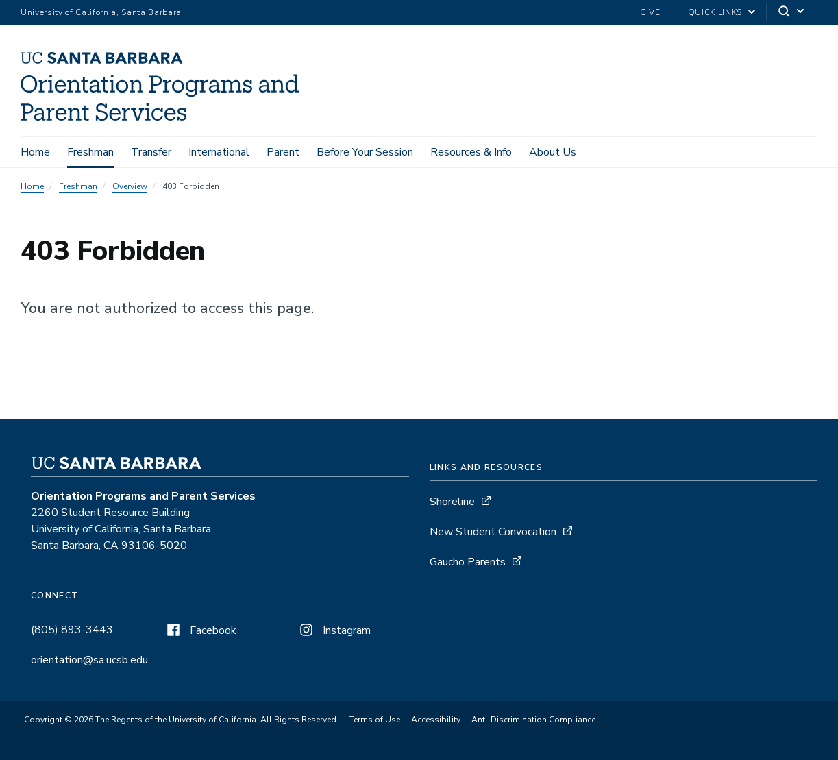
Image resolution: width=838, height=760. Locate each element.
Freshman (90, 152)
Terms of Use (374, 719)
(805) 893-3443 (72, 629)
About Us (552, 152)
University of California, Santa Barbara (101, 12)
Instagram (334, 630)
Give (650, 12)
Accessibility (435, 719)
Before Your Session (365, 152)
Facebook (200, 630)
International (218, 152)
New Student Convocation (493, 531)
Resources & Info (471, 152)
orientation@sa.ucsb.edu (89, 659)
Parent (283, 152)
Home (35, 152)
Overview (129, 186)
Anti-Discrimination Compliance (533, 719)
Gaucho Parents (468, 561)
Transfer (151, 152)
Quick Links (715, 12)
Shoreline (452, 501)
